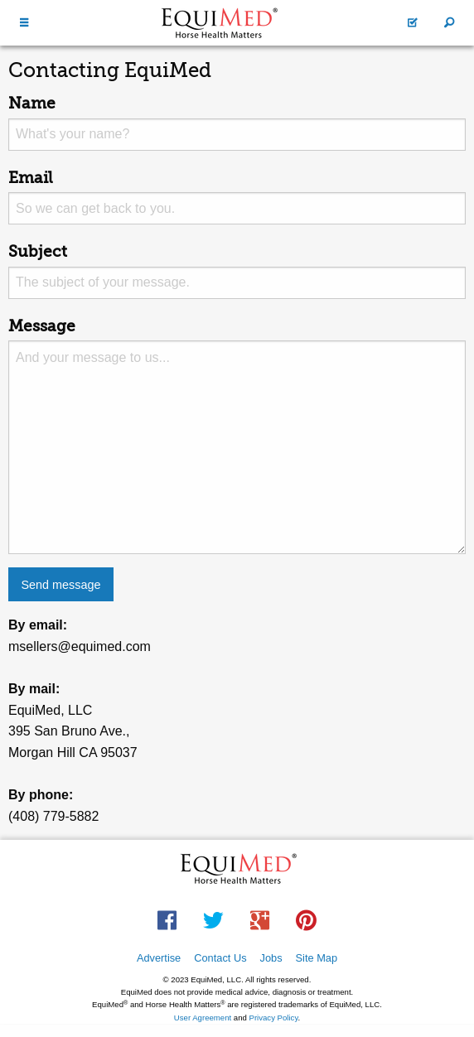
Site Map (317, 958)
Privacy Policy (273, 1017)
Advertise (159, 958)
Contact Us (220, 958)
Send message (60, 584)
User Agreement (202, 1017)
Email (30, 178)
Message (41, 326)
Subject (37, 252)
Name (32, 103)
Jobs (271, 958)
